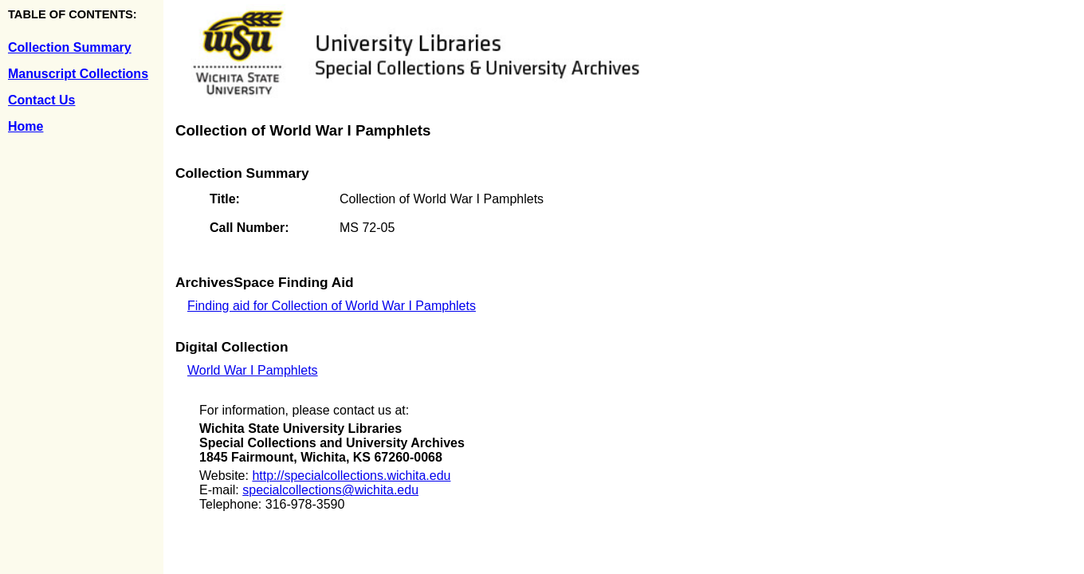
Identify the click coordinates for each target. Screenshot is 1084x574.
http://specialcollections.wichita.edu (351, 475)
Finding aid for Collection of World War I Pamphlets (331, 306)
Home (25, 126)
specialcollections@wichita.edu (330, 490)
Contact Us (41, 100)
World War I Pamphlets (252, 370)
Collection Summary (70, 47)
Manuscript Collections (78, 74)
